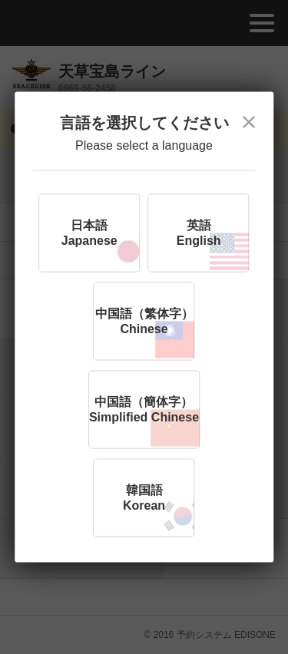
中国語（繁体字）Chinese (144, 321)
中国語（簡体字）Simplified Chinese (144, 409)
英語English (199, 233)
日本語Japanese (89, 233)
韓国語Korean (144, 498)
